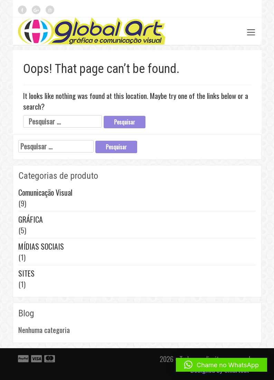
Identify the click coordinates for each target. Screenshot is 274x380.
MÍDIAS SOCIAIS (41, 246)
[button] (221, 365)
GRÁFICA (30, 219)
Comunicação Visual (45, 192)
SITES (26, 273)
